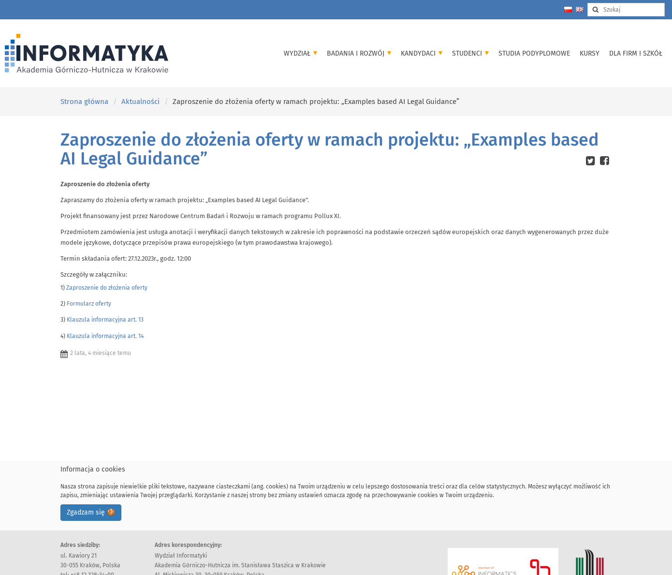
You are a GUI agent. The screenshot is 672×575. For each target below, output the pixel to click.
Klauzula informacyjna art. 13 (105, 319)
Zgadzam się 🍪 (91, 512)
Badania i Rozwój (359, 53)
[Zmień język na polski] (568, 9)
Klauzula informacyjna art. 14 (105, 336)
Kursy (589, 53)
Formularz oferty (89, 303)
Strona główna (84, 101)
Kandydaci (421, 53)
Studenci (470, 53)
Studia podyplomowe (534, 53)
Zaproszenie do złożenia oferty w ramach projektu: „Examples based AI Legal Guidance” (329, 149)
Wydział (300, 53)
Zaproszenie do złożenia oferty (106, 287)
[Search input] (626, 9)
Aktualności (140, 101)
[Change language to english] (580, 9)
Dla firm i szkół (635, 53)
